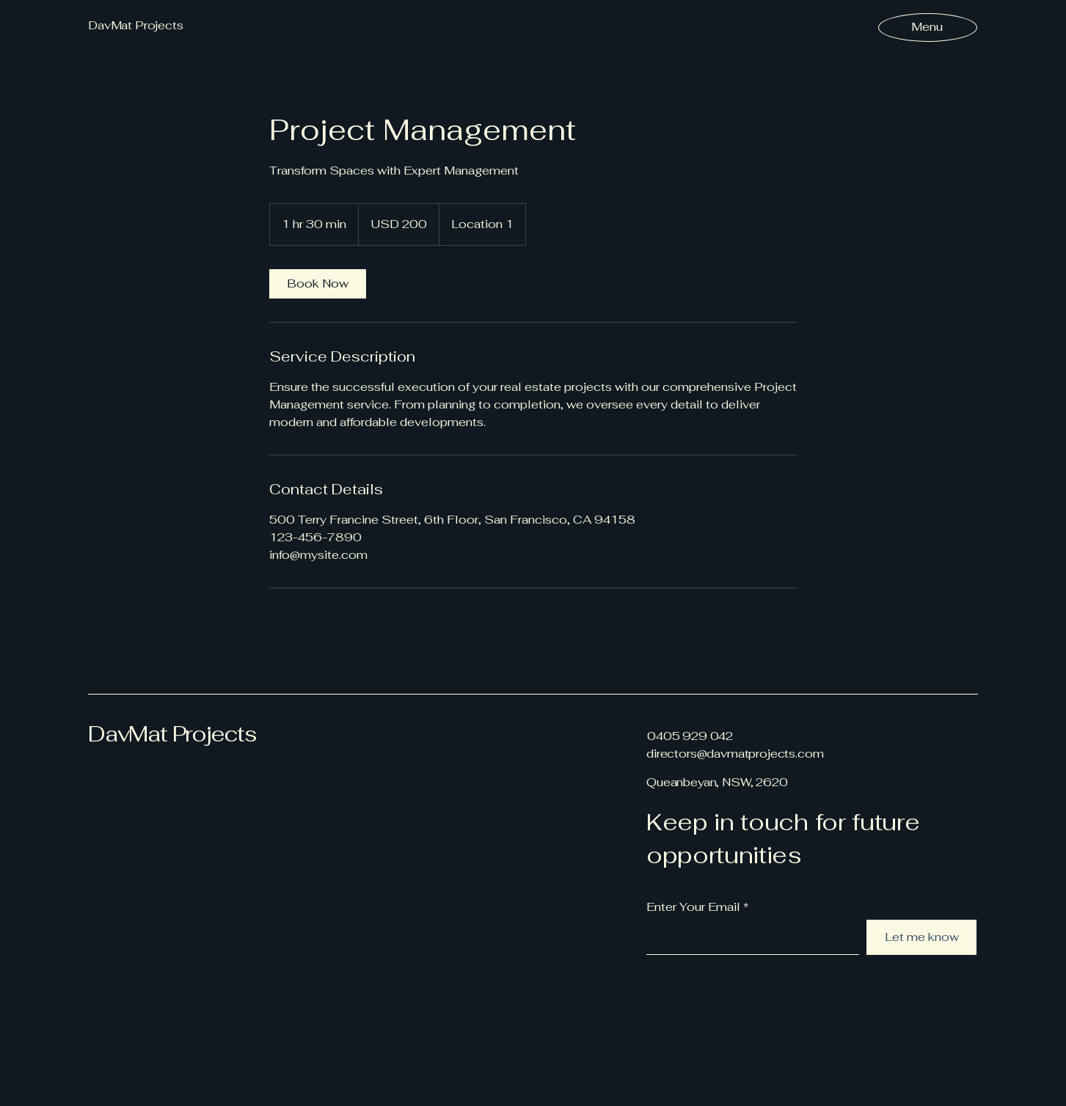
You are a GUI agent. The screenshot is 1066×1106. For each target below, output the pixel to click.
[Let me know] (921, 937)
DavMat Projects (172, 733)
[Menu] (927, 26)
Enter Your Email (693, 907)
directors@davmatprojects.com (735, 753)
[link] (317, 284)
